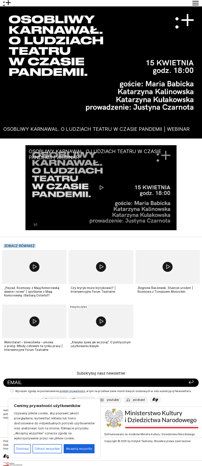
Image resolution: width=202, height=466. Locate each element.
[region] (54, 428)
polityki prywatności (72, 391)
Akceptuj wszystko (79, 448)
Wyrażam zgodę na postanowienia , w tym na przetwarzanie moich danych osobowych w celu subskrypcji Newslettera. (101, 391)
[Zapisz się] (158, 382)
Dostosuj (22, 448)
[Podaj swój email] (64, 382)
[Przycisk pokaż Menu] (195, 3)
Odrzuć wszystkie (47, 448)
